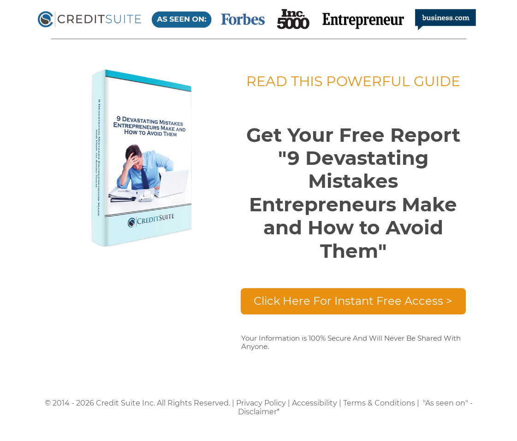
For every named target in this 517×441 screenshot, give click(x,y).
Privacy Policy (261, 403)
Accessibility (314, 403)
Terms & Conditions (379, 403)
